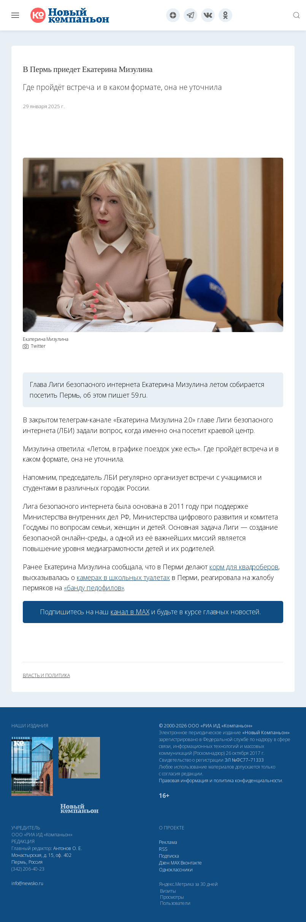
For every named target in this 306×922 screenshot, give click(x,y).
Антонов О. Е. (67, 848)
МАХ (175, 863)
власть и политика (46, 676)
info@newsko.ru (27, 883)
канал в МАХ (130, 611)
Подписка (169, 856)
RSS (163, 849)
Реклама (168, 842)
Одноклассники (176, 869)
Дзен (164, 863)
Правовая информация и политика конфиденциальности (220, 780)
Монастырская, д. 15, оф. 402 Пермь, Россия (41, 858)
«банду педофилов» (94, 587)
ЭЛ (244, 760)
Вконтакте (191, 863)
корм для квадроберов (243, 566)
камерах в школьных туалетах (123, 577)
